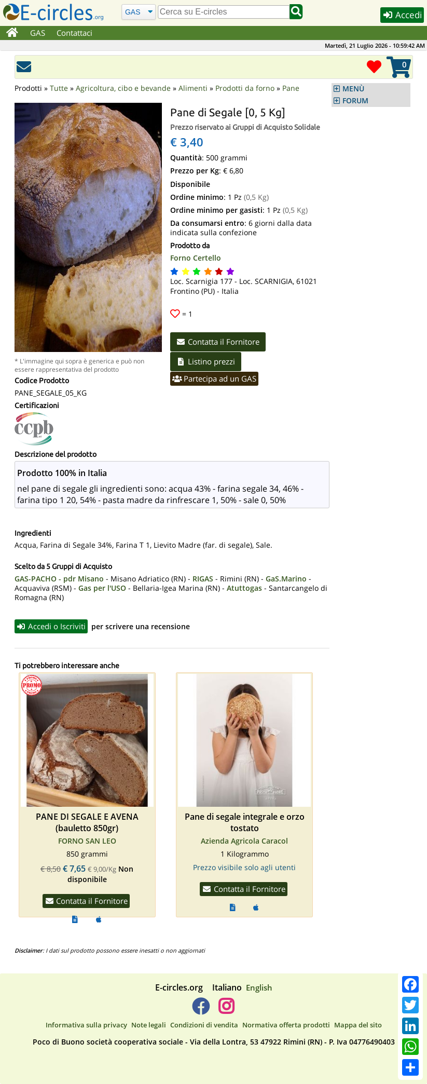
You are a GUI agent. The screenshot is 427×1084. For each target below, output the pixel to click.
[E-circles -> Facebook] (200, 1010)
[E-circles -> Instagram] (226, 1010)
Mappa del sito (358, 1024)
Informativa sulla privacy (86, 1024)
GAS (37, 33)
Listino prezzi (206, 361)
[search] (224, 12)
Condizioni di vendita (204, 1024)
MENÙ (353, 88)
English (259, 987)
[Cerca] (138, 11)
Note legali (148, 1024)
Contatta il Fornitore (218, 341)
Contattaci (74, 33)
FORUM (355, 100)
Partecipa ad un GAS (214, 378)
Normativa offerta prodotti (286, 1024)
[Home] (12, 33)
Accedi (402, 15)
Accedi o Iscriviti (51, 626)
